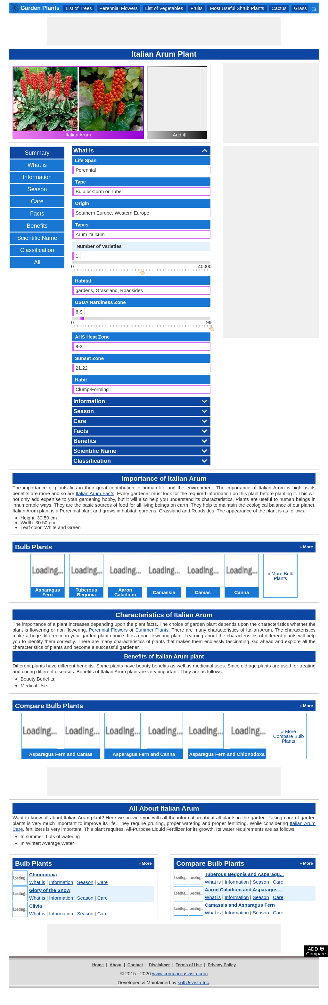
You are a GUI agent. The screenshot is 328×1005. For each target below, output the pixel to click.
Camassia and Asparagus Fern (240, 905)
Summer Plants (151, 630)
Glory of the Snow (49, 890)
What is (37, 165)
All (37, 262)
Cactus (279, 8)
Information (37, 177)
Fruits (197, 8)
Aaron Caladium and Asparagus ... (244, 889)
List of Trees (79, 8)
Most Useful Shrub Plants (237, 8)
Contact (135, 964)
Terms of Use (189, 964)
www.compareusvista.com (180, 973)
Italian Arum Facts (95, 493)
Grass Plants (308, 8)
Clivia (35, 906)
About (116, 964)
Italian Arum (78, 134)
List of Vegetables (164, 8)
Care (37, 201)
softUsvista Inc (193, 982)
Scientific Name (37, 238)
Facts (37, 213)
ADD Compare (316, 950)
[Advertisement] (164, 31)
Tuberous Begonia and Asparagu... (244, 874)
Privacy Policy (222, 964)
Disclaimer (159, 964)
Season (37, 189)
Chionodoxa (43, 874)
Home (98, 964)
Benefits (37, 226)
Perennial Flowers (118, 8)
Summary (37, 153)
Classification (37, 250)
